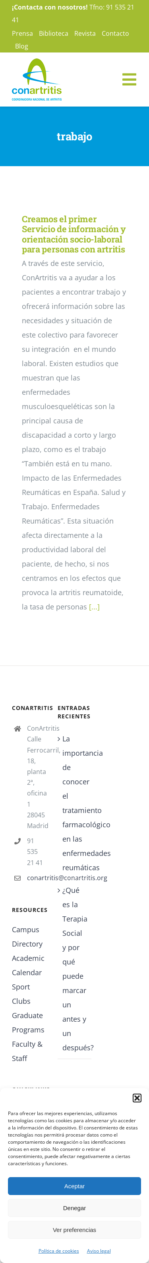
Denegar (74, 1208)
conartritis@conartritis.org (36, 877)
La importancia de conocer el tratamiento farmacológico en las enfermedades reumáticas (74, 803)
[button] (137, 1098)
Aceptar (74, 1186)
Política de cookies (59, 1250)
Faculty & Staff (27, 1051)
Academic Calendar (28, 965)
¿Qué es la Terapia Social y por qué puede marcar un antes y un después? (74, 968)
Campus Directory (27, 937)
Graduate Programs (28, 1022)
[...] (94, 606)
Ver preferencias (74, 1229)
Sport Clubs (21, 994)
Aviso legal (99, 1250)
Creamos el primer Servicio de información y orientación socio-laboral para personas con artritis (74, 234)
